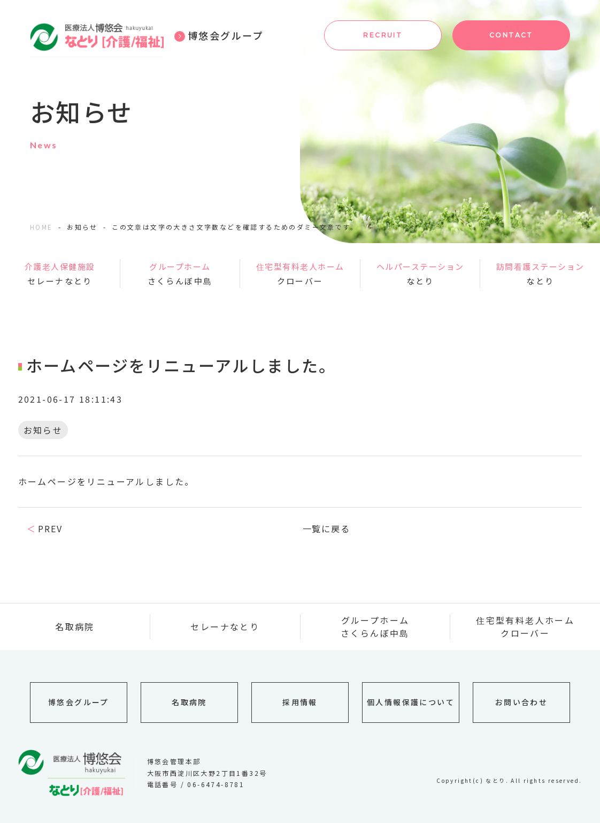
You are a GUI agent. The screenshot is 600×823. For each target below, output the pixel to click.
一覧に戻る (327, 528)
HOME (41, 226)
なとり (420, 272)
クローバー (300, 272)
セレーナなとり (60, 272)
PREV (50, 528)
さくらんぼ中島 (180, 272)
